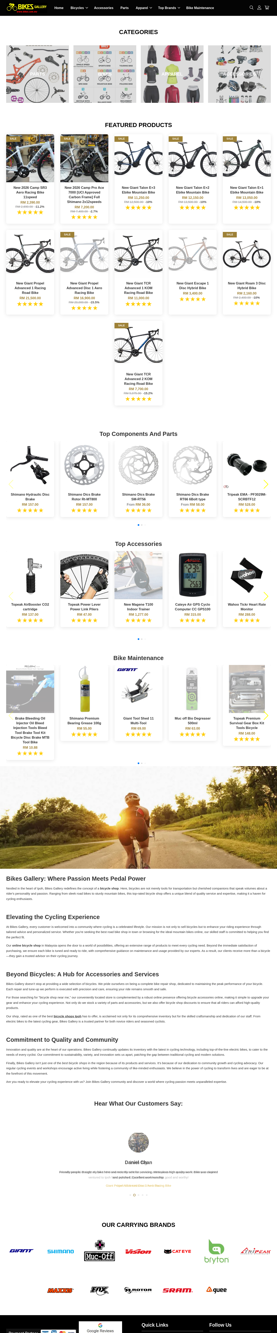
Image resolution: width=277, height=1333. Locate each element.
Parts (124, 8)
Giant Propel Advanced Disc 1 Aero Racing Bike (138, 1185)
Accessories (103, 8)
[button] (11, 484)
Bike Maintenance (200, 8)
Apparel (144, 8)
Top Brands (169, 8)
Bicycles (79, 8)
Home (58, 8)
